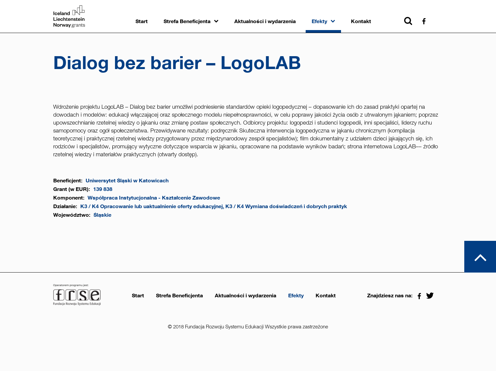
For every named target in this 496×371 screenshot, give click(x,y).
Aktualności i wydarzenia (265, 21)
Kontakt (361, 21)
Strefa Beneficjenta (187, 21)
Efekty (319, 21)
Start (141, 21)
